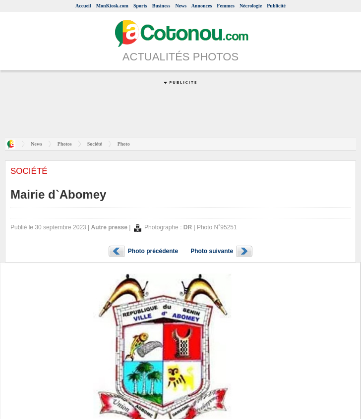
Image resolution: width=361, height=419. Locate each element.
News (180, 5)
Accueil (83, 5)
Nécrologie (251, 5)
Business (161, 5)
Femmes (226, 5)
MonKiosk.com (112, 5)
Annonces (201, 5)
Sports (140, 5)
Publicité (276, 5)
